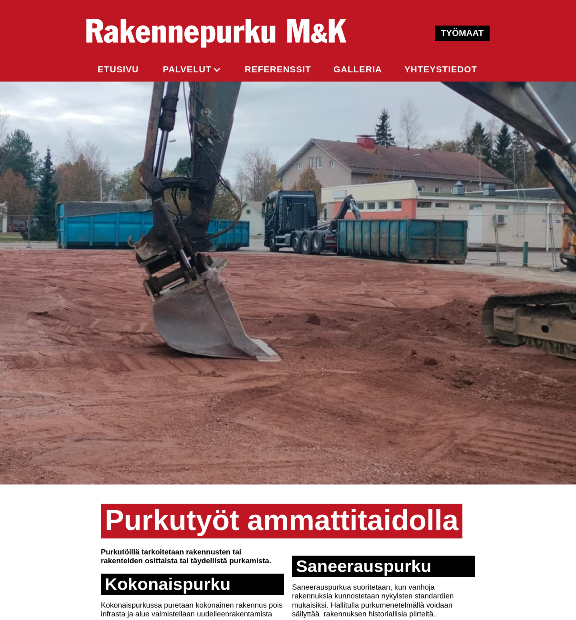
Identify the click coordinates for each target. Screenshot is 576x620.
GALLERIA (358, 69)
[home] (216, 33)
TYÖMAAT (462, 33)
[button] (191, 70)
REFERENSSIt (278, 69)
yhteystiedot (440, 69)
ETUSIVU (118, 69)
